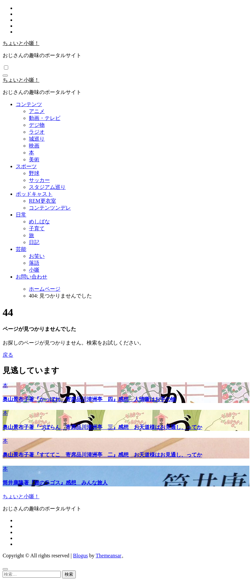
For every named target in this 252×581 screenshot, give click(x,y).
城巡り (37, 139)
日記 (34, 242)
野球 (34, 173)
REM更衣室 (42, 201)
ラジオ (37, 132)
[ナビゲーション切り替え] (5, 76)
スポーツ (26, 166)
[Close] (5, 569)
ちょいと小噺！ (21, 43)
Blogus (80, 555)
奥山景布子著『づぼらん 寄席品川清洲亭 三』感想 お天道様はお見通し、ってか (102, 427)
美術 (34, 159)
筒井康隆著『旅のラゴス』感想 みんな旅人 (55, 482)
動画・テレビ (44, 118)
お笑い (37, 256)
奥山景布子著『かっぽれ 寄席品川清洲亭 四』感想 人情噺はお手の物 (89, 399)
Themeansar (108, 555)
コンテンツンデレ (50, 208)
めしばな (39, 221)
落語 (34, 263)
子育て (37, 228)
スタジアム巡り (47, 187)
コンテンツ (29, 104)
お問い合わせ (31, 276)
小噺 (34, 270)
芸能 (21, 249)
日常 (21, 214)
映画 (34, 145)
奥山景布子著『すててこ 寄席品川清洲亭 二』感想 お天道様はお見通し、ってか (102, 455)
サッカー (39, 180)
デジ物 (37, 125)
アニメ (37, 111)
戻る (8, 355)
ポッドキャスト (34, 194)
